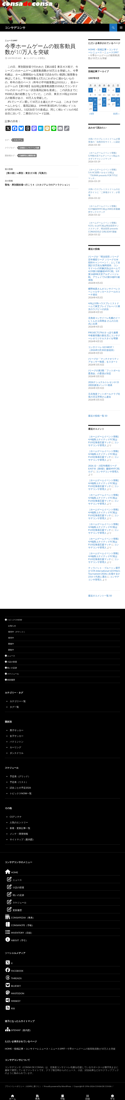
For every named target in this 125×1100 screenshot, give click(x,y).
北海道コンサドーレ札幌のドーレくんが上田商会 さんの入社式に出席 (104, 320)
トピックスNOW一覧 (21, 793)
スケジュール (12, 674)
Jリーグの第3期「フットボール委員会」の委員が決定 (104, 372)
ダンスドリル (16, 753)
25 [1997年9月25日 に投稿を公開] (104, 104)
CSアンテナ (16, 816)
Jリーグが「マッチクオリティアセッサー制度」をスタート (103, 360)
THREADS (13, 978)
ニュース (10, 656)
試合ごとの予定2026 (20, 787)
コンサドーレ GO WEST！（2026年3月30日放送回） (102, 348)
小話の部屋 (11, 662)
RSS (10, 1008)
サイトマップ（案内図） (22, 839)
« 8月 (91, 113)
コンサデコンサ (15, 27)
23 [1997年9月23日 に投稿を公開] (95, 104)
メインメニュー (121, 27)
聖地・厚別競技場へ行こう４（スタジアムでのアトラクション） (41, 182)
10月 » (116, 113)
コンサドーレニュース (37, 1048)
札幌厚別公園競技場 (27, 155)
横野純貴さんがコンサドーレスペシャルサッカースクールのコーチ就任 (104, 291)
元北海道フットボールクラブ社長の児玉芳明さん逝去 (104, 395)
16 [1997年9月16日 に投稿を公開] (95, 99)
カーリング (15, 747)
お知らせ (12, 626)
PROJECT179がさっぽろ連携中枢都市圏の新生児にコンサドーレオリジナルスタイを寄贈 (104, 335)
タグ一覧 (14, 706)
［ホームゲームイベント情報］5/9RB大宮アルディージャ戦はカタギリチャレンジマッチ (104, 156)
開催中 (11, 644)
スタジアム (18, 140)
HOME (91, 49)
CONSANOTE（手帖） (19, 925)
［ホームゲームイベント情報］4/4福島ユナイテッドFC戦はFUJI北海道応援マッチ (104, 439)
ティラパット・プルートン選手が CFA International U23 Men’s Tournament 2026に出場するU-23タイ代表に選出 (104, 572)
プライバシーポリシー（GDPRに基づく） (23, 1086)
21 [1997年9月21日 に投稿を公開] (118, 99)
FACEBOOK (14, 970)
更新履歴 (10, 680)
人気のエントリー (19, 822)
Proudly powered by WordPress (57, 1086)
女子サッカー (16, 736)
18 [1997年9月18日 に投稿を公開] (104, 99)
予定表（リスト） (19, 782)
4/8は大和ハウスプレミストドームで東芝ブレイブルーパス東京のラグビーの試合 (104, 306)
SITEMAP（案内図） (18, 1030)
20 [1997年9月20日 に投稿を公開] (113, 99)
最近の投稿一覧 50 (97, 415)
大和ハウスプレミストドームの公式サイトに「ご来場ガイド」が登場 (104, 192)
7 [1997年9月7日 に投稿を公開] (117, 90)
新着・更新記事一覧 (20, 828)
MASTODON (14, 993)
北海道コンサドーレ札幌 (29, 148)
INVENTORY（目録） (19, 932)
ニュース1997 (11, 40)
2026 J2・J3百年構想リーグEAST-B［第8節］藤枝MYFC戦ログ (103, 468)
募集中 (11, 650)
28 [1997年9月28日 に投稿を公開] (118, 104)
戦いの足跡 (11, 668)
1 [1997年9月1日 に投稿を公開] (90, 90)
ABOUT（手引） (16, 940)
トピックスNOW (13, 620)
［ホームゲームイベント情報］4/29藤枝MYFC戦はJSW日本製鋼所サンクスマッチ (104, 209)
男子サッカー (16, 730)
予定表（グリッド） (20, 776)
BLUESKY (13, 986)
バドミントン (16, 741)
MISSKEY (13, 1001)
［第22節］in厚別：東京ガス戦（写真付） (41, 170)
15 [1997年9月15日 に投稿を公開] (90, 99)
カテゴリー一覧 (18, 701)
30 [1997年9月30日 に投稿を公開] (95, 109)
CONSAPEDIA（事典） (20, 917)
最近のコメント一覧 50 (100, 595)
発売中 (11, 638)
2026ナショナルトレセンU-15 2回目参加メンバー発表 (103, 383)
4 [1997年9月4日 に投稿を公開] (104, 90)
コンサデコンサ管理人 (36, 58)
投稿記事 (102, 49)
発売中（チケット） (17, 632)
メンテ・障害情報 (19, 833)
